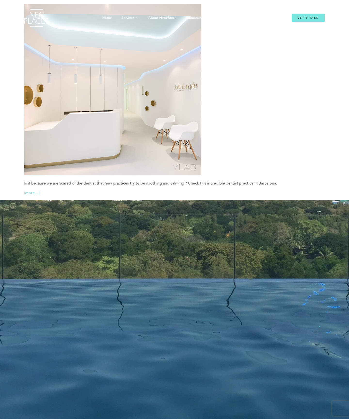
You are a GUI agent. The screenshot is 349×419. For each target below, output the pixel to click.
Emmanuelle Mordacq (203, 18)
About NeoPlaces (162, 18)
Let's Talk (308, 18)
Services (127, 18)
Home (107, 18)
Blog (234, 18)
